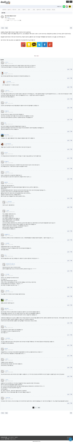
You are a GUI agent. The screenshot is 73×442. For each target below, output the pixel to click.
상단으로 (68, 435)
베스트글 (48, 9)
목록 (71, 27)
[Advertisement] (36, 48)
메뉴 (70, 1)
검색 (67, 1)
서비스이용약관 (11, 433)
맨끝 (39, 404)
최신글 (53, 9)
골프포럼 (3, 12)
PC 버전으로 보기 (36, 440)
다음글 (6, 27)
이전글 (2, 27)
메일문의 (16, 433)
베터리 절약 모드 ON (36, 438)
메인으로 (68, 433)
